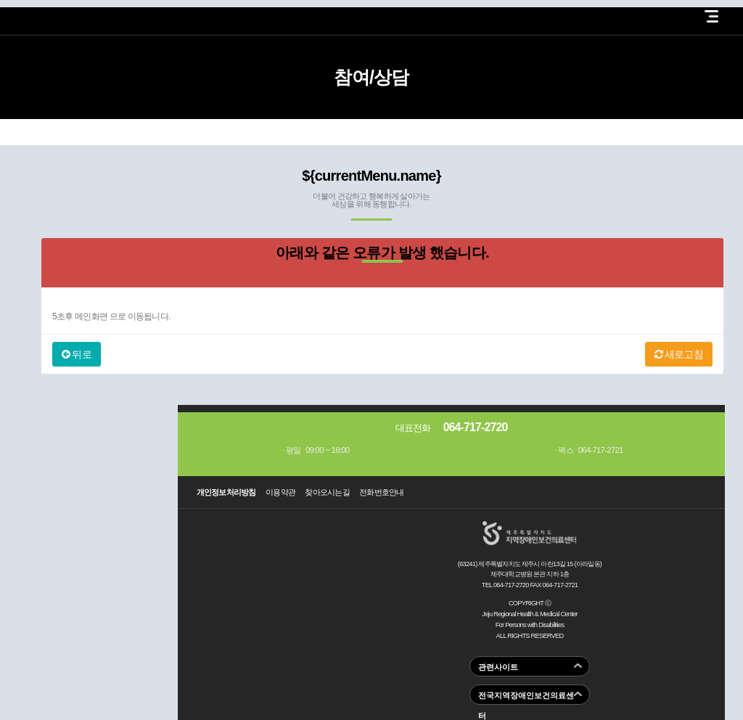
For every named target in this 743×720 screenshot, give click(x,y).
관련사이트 (498, 667)
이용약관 (280, 492)
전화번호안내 (381, 492)
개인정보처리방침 (226, 492)
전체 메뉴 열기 (711, 16)
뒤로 (76, 354)
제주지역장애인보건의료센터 (71, 14)
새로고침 (678, 354)
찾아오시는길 (327, 492)
